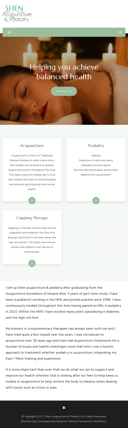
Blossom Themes (67, 421)
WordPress (99, 421)
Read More (26, 200)
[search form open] (120, 32)
